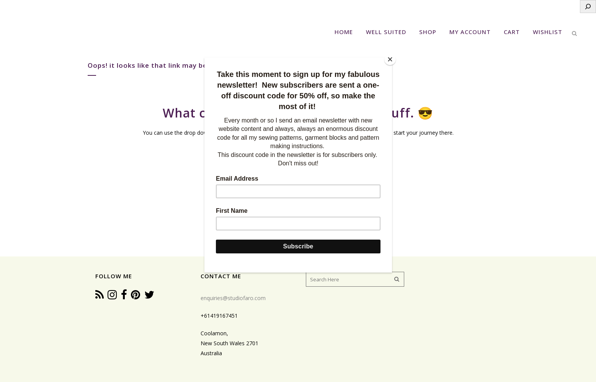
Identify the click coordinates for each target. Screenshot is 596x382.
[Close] (390, 59)
